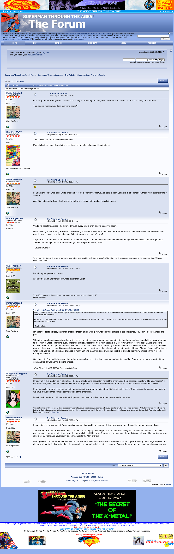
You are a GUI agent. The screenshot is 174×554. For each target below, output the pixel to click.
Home (14, 43)
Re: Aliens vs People (57, 132)
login (36, 52)
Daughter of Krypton (16, 373)
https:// (88, 34)
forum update (79, 39)
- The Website (56, 75)
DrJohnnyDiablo (14, 218)
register (45, 52)
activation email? (35, 55)
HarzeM (168, 484)
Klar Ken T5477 (14, 132)
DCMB (93, 477)
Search (58, 43)
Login (123, 43)
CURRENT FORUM (87, 473)
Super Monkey (13, 266)
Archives (74, 477)
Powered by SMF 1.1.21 (75, 481)
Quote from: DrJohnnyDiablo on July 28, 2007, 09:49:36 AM (56, 310)
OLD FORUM (84, 477)
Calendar (92, 43)
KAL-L (100, 477)
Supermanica (83, 75)
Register (152, 43)
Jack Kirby (56, 412)
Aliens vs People (98, 75)
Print (162, 80)
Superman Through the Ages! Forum (20, 75)
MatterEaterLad (14, 93)
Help (34, 43)
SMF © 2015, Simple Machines (96, 481)
